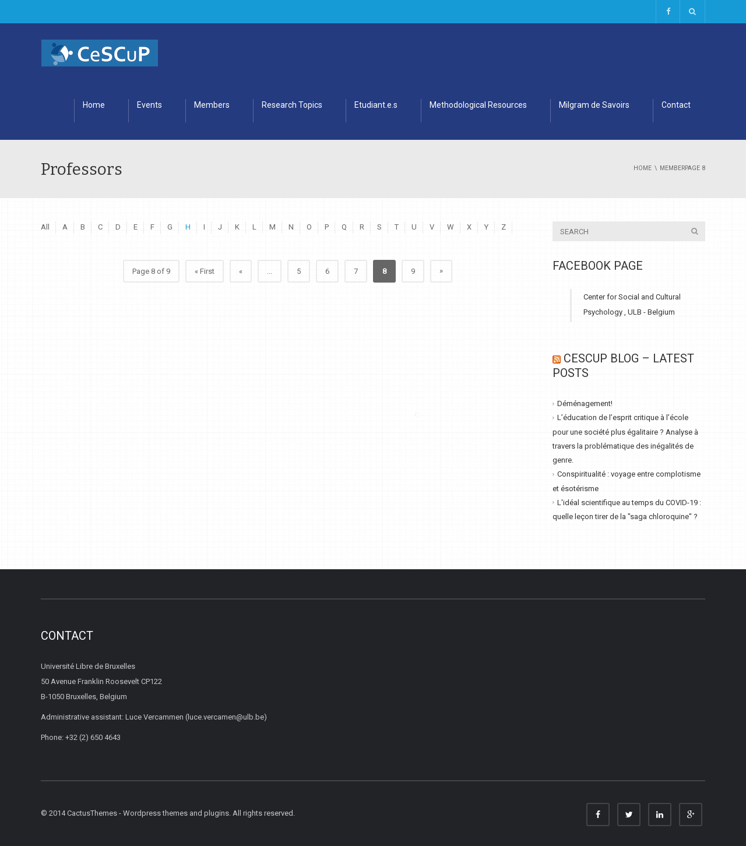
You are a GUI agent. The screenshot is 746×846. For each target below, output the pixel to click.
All (45, 227)
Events (149, 105)
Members (212, 105)
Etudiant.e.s (375, 105)
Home (94, 105)
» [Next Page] (441, 270)
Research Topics (292, 105)
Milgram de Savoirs (594, 105)
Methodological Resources (478, 105)
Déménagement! (585, 403)
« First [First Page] (204, 271)
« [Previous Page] (240, 271)
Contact (676, 105)
